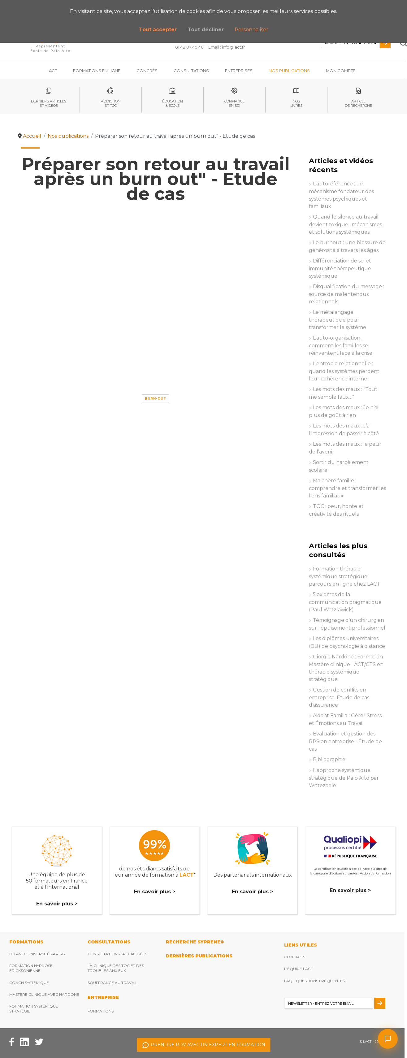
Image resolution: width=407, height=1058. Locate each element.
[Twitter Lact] (39, 1041)
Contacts (294, 957)
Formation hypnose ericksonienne (31, 968)
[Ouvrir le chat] (388, 1039)
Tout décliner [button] (206, 30)
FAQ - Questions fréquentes (314, 980)
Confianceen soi (234, 103)
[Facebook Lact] (11, 1041)
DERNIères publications (199, 956)
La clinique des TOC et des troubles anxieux (116, 968)
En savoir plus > (56, 904)
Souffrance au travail (112, 982)
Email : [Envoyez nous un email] (226, 47)
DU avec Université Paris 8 (37, 954)
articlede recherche (358, 103)
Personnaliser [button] (251, 30)
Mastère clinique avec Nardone (44, 994)
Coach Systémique (29, 982)
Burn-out (155, 399)
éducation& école (172, 103)
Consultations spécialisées (117, 954)
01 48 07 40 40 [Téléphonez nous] (189, 47)
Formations (101, 1011)
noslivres (296, 103)
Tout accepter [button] (158, 30)
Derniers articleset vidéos (48, 103)
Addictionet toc (110, 103)
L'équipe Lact (298, 968)
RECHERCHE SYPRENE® (195, 942)
